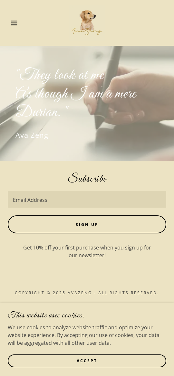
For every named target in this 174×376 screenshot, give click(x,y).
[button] (12, 22)
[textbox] (87, 199)
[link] (87, 23)
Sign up (87, 224)
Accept (87, 360)
